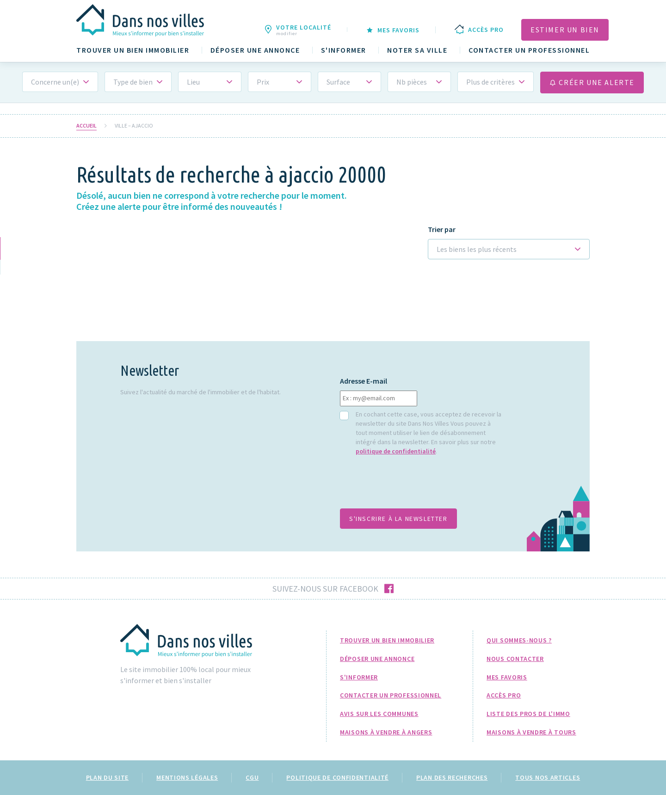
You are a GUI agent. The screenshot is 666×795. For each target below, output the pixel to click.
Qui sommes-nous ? (519, 640)
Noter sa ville (417, 50)
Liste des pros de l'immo (528, 713)
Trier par (442, 229)
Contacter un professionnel (529, 50)
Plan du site (107, 777)
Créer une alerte (592, 82)
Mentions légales (187, 777)
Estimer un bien (564, 29)
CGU (252, 777)
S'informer (343, 50)
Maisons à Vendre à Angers (386, 732)
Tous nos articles (547, 777)
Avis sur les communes (379, 713)
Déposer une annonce (255, 50)
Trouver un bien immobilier (132, 50)
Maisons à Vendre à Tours (531, 732)
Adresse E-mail (363, 381)
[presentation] (410, 487)
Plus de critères (490, 81)
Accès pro (504, 695)
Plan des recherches (451, 777)
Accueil (86, 125)
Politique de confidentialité (337, 777)
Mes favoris (507, 677)
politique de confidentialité (396, 451)
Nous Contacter (515, 658)
